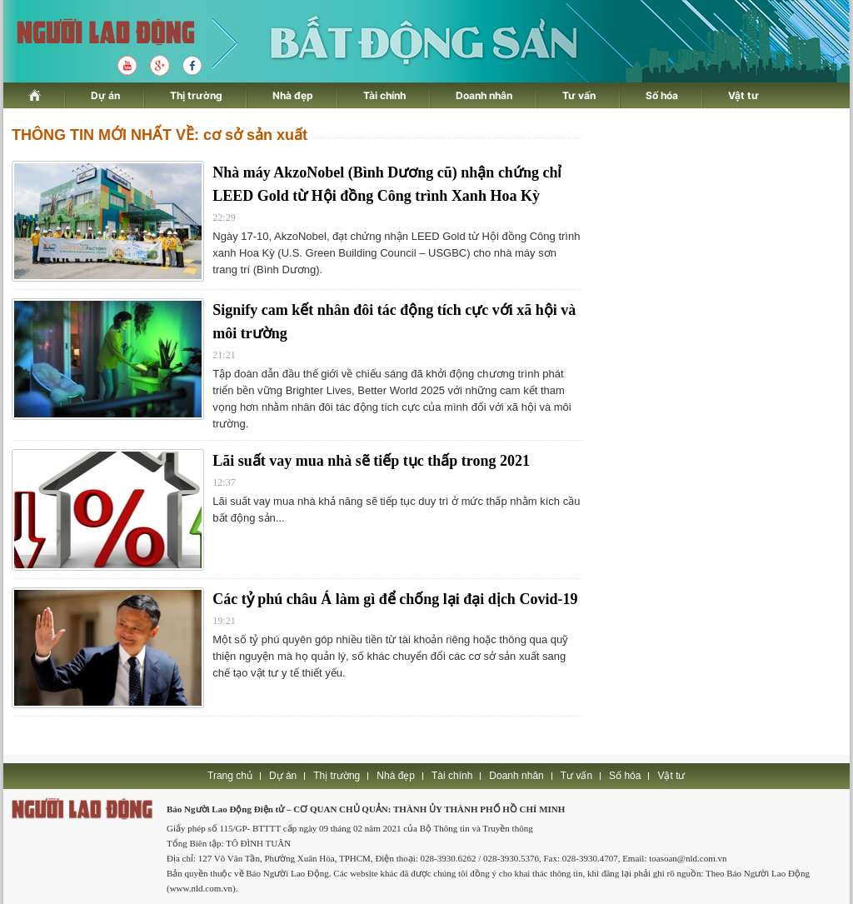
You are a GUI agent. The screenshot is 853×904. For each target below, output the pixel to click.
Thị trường (196, 95)
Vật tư (743, 95)
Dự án (105, 95)
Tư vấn (579, 95)
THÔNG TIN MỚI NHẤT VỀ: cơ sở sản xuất (159, 135)
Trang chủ (229, 776)
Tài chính (384, 95)
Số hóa (662, 95)
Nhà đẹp (292, 95)
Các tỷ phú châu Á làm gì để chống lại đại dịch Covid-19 (394, 599)
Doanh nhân (484, 95)
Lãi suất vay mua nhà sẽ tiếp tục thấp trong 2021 (371, 460)
